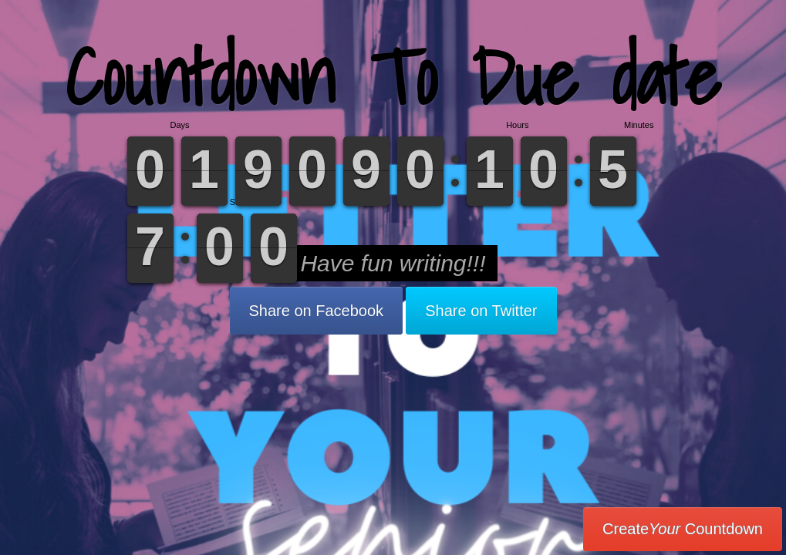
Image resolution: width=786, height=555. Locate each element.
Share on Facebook (316, 310)
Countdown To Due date (393, 76)
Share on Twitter (481, 310)
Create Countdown (682, 528)
